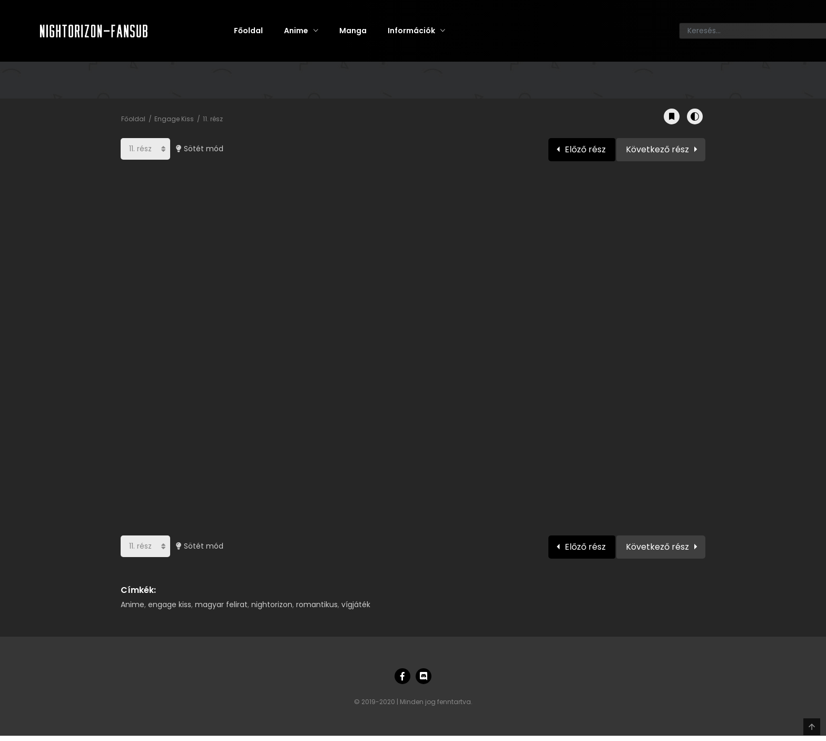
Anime (296, 30)
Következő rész (657, 149)
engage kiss (169, 604)
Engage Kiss (174, 118)
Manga (353, 30)
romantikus (317, 604)
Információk (411, 30)
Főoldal (248, 30)
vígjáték (355, 604)
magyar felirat (221, 604)
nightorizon (271, 604)
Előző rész (585, 149)
